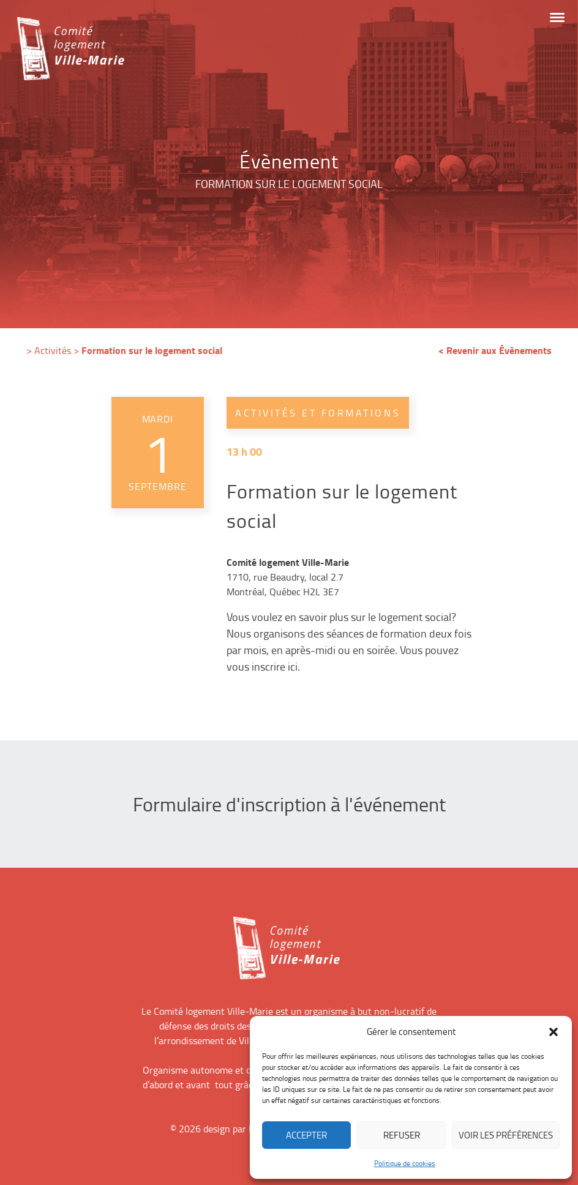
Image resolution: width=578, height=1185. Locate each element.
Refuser (401, 1135)
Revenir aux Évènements (499, 350)
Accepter (306, 1135)
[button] (553, 1032)
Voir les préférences (506, 1135)
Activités (52, 350)
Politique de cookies (404, 1163)
